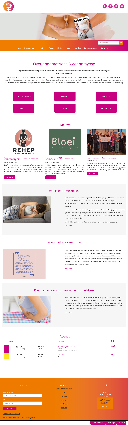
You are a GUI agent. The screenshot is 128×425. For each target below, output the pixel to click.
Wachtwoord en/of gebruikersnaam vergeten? (19, 418)
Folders (51, 48)
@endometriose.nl (64, 389)
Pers (64, 392)
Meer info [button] (121, 423)
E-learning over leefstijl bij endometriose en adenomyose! (60, 158)
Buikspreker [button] (106, 108)
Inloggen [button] (10, 408)
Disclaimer (64, 404)
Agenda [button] (64, 108)
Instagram (64, 400)
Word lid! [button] (106, 96)
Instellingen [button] (111, 423)
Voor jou (42, 48)
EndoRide (61, 355)
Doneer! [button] (23, 108)
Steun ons (105, 48)
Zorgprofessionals (91, 48)
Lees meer (68, 226)
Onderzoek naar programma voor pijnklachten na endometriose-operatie (21, 158)
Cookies (64, 408)
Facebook (64, 396)
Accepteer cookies (98, 423)
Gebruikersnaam (8, 392)
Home (19, 48)
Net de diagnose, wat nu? (66, 347)
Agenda (68, 48)
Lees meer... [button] (10, 177)
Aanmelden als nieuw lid (11, 414)
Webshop (78, 48)
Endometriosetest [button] (24, 96)
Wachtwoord (7, 400)
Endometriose (29, 48)
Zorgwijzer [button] (64, 96)
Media (60, 48)
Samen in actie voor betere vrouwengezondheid (103, 158)
